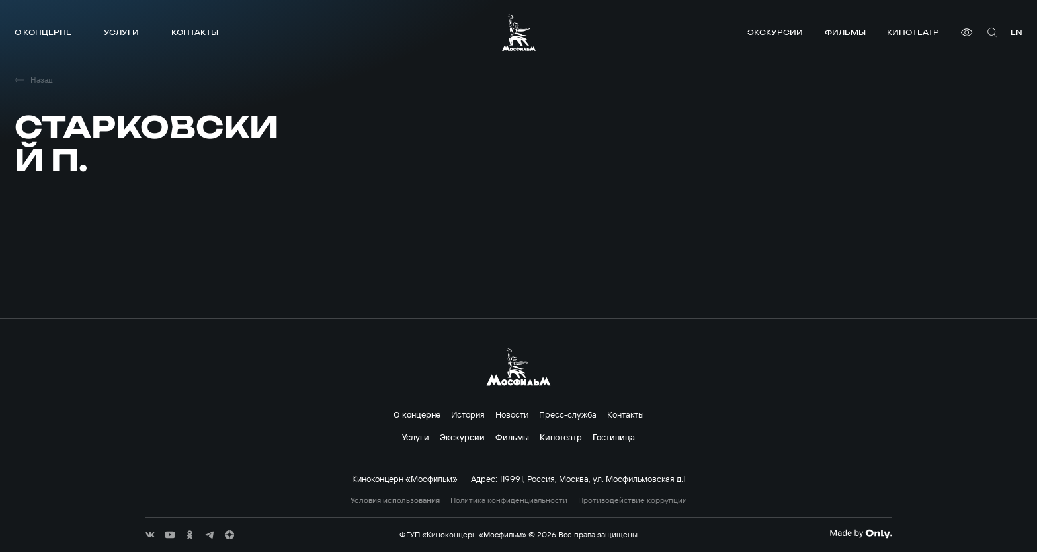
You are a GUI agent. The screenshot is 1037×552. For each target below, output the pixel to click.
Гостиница (614, 437)
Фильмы (845, 32)
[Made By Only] (860, 533)
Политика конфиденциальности (508, 500)
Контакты (194, 32)
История (468, 414)
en (1016, 32)
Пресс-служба (568, 414)
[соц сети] (150, 535)
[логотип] (519, 32)
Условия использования (395, 500)
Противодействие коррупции (632, 500)
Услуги (121, 32)
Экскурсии (775, 32)
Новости (511, 414)
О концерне (43, 32)
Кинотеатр (913, 32)
